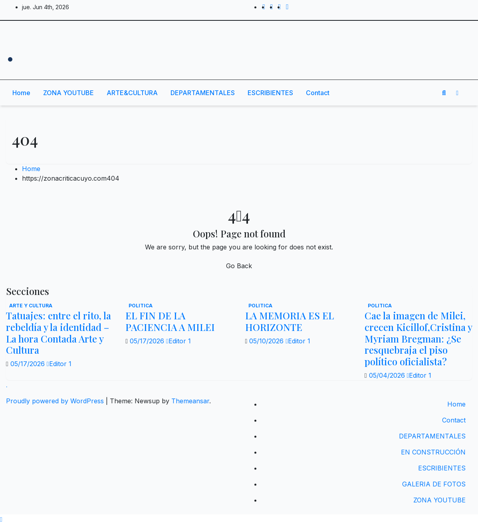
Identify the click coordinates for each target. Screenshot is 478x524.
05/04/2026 (388, 375)
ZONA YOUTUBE (68, 93)
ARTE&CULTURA (132, 93)
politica (141, 306)
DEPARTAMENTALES (203, 93)
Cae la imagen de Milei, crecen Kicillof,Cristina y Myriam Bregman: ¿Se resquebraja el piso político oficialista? (418, 338)
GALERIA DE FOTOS (434, 484)
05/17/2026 (28, 364)
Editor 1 (59, 364)
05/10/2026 (267, 341)
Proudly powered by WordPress (56, 401)
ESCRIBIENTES (270, 93)
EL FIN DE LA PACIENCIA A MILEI (170, 321)
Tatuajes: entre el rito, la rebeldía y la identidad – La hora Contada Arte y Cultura (58, 332)
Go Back (239, 266)
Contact (317, 93)
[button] (444, 93)
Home (21, 93)
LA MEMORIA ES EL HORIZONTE (289, 321)
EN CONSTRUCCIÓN (433, 452)
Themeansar (190, 401)
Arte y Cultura (30, 306)
